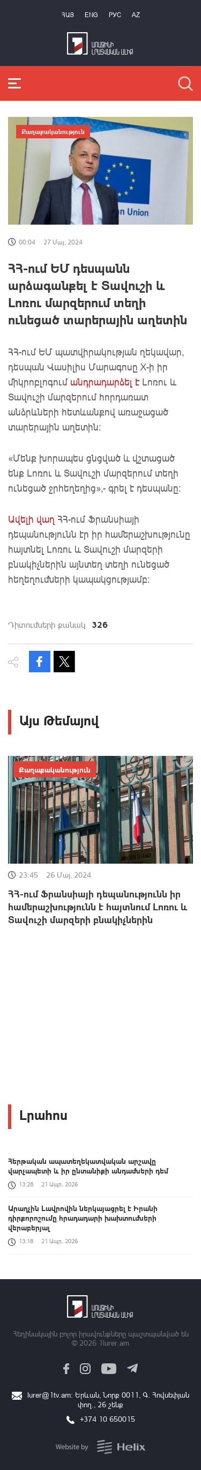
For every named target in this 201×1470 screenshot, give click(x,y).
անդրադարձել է (106, 382)
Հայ (68, 15)
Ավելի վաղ (31, 519)
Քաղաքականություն (53, 131)
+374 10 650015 (107, 1418)
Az (136, 15)
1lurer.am (114, 1342)
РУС (115, 15)
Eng (91, 15)
